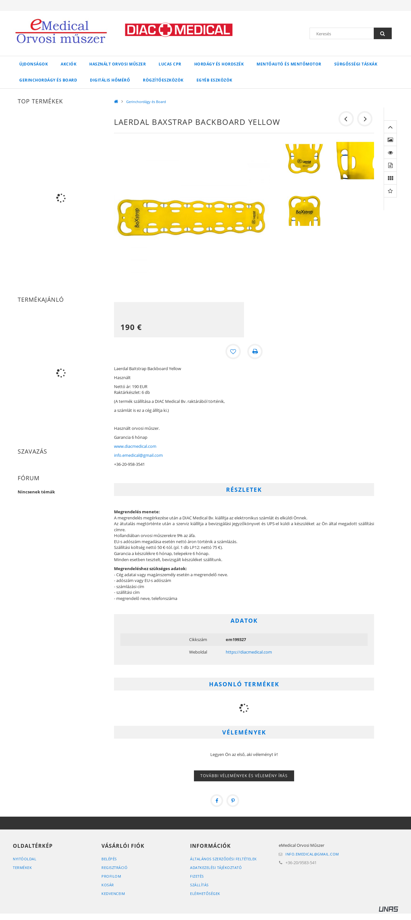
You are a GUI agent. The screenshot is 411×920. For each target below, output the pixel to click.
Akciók (68, 64)
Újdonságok (33, 64)
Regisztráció (114, 867)
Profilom (111, 876)
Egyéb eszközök (214, 80)
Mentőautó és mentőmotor (289, 64)
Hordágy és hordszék (219, 64)
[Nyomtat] (255, 351)
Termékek (22, 867)
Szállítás (199, 884)
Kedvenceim (113, 893)
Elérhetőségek (205, 893)
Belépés (109, 858)
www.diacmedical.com (135, 446)
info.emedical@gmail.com (138, 455)
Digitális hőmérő (110, 80)
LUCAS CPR (170, 64)
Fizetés (197, 876)
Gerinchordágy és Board (48, 80)
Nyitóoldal (24, 858)
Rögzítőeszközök (163, 80)
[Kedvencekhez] (233, 351)
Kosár (107, 884)
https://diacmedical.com (249, 652)
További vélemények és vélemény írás (244, 775)
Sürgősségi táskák (356, 64)
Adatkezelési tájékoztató (216, 867)
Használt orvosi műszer (117, 64)
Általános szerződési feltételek (223, 858)
